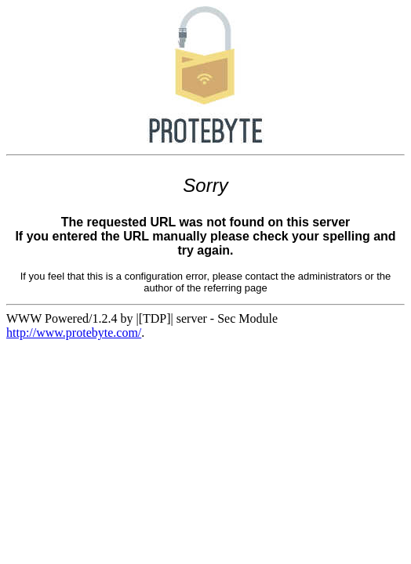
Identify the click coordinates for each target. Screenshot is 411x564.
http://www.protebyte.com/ (73, 332)
